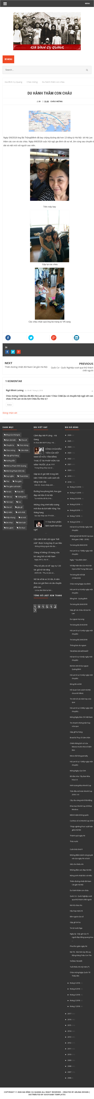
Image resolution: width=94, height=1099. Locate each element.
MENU (87, 3)
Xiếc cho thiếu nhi (76, 864)
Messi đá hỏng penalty (79, 756)
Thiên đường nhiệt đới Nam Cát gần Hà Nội (26, 367)
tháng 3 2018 (75, 995)
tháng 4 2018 (75, 989)
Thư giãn (18, 481)
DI (6, 347)
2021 (69, 464)
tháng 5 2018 (75, 983)
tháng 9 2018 (75, 504)
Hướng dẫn (10, 460)
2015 (69, 1025)
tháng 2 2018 (75, 1000)
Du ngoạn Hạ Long (77, 619)
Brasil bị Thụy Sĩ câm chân (80, 737)
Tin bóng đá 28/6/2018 (78, 545)
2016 (69, 1019)
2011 (69, 1048)
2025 (69, 441)
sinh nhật (21, 512)
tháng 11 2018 (75, 492)
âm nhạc (9, 522)
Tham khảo (23, 476)
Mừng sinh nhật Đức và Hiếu (81, 875)
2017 (69, 1013)
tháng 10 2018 (75, 498)
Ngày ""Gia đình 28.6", (78, 560)
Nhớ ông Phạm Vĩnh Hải (15, 471)
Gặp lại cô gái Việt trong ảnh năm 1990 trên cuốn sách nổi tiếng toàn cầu (46, 478)
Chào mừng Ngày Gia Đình (80, 584)
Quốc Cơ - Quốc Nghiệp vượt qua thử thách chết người (72, 369)
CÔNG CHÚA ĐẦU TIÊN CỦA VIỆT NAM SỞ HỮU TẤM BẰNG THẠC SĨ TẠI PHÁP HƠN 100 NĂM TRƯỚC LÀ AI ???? (47, 457)
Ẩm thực (22, 528)
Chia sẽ (24, 440)
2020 (69, 470)
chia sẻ (9, 507)
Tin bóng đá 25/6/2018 (78, 625)
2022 (69, 458)
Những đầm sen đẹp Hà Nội (80, 870)
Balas (9, 404)
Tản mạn (9, 502)
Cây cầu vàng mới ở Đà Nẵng (81, 800)
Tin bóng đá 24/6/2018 (78, 639)
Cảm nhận (24, 450)
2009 (69, 1060)
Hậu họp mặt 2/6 (76, 911)
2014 (69, 1031)
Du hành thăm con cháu (79, 890)
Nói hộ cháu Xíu (76, 905)
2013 (69, 1037)
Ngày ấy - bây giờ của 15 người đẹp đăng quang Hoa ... (81, 937)
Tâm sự (9, 497)
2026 (69, 435)
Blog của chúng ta (13, 435)
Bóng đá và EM (76, 684)
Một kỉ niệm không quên (79, 815)
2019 (69, 476)
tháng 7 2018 (75, 516)
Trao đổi (20, 491)
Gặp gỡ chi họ (75, 922)
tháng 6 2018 (75, 522)
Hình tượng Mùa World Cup (80, 785)
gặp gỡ (19, 507)
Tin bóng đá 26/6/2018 (78, 604)
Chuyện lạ (10, 445)
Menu (8, 59)
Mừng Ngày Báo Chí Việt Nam (81, 717)
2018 (69, 482)
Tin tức (8, 491)
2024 (69, 447)
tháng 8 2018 (75, 510)
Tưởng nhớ (22, 497)
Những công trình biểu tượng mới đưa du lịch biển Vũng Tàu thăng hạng (47, 508)
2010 (69, 1054)
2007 (69, 1072)
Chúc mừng (10, 450)
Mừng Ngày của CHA (78, 770)
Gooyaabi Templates (54, 1094)
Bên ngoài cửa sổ (77, 916)
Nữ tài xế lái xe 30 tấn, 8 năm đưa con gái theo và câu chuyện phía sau (47, 583)
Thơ (7, 481)
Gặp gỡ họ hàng (12, 455)
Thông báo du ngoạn (78, 645)
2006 (69, 1078)
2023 (69, 453)
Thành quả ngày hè (77, 835)
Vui (19, 502)
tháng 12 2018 (75, 487)
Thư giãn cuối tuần (13, 486)
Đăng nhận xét (10, 412)
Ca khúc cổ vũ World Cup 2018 (81, 821)
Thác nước (74, 841)
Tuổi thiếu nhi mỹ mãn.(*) (79, 967)
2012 (69, 1043)
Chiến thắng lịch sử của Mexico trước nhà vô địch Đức (81, 746)
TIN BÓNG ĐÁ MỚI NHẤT (79, 651)
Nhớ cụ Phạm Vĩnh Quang (16, 466)
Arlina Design (81, 1092)
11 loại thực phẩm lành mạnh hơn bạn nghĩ (48, 525)
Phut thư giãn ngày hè (78, 946)
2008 (69, 1066)
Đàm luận (22, 522)
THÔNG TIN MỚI (76, 961)
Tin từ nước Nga (76, 928)
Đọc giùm (9, 528)
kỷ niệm (9, 512)
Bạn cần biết (10, 440)
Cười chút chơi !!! (76, 849)
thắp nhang (10, 517)
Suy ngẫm (10, 476)
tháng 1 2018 (75, 1006)
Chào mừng (56, 101)
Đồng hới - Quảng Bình (78, 598)
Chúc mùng (23, 445)
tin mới (23, 517)
